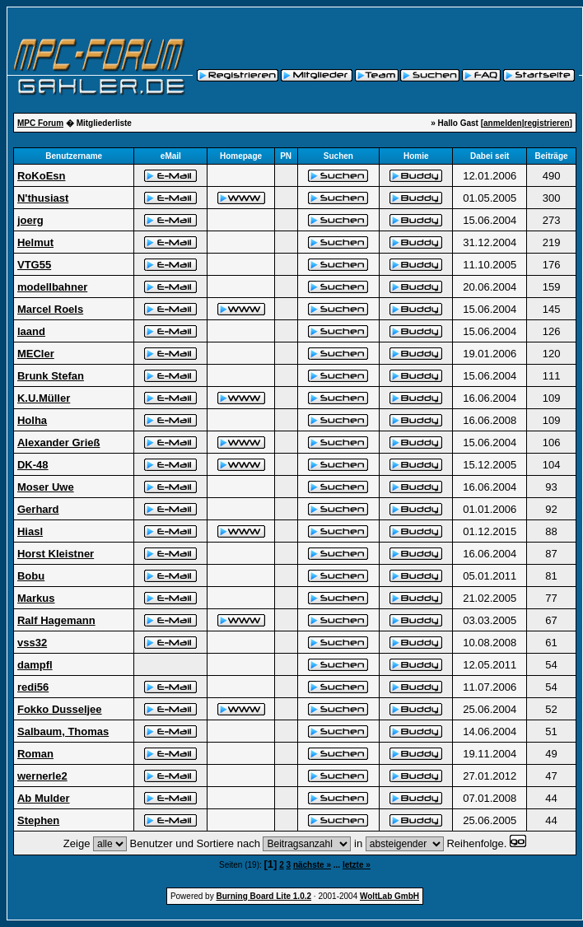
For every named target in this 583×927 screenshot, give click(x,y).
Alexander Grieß (58, 442)
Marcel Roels (50, 309)
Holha (32, 420)
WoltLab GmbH (389, 896)
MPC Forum (40, 123)
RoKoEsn (41, 176)
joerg (30, 220)
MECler (35, 353)
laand (31, 331)
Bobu (30, 576)
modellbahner (52, 287)
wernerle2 (42, 776)
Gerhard (38, 509)
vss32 (32, 642)
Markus (36, 598)
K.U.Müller (43, 398)
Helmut (35, 242)
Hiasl (30, 531)
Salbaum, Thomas (63, 731)
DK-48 (33, 465)
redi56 (33, 687)
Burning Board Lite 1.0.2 (263, 896)
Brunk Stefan (50, 376)
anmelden (502, 123)
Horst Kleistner (55, 553)
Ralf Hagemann (56, 620)
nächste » (312, 864)
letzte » (357, 864)
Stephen (38, 820)
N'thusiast (42, 198)
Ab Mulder (43, 798)
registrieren (547, 123)
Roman (35, 754)
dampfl (35, 665)
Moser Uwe (45, 487)
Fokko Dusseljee (59, 709)
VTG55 (34, 265)
